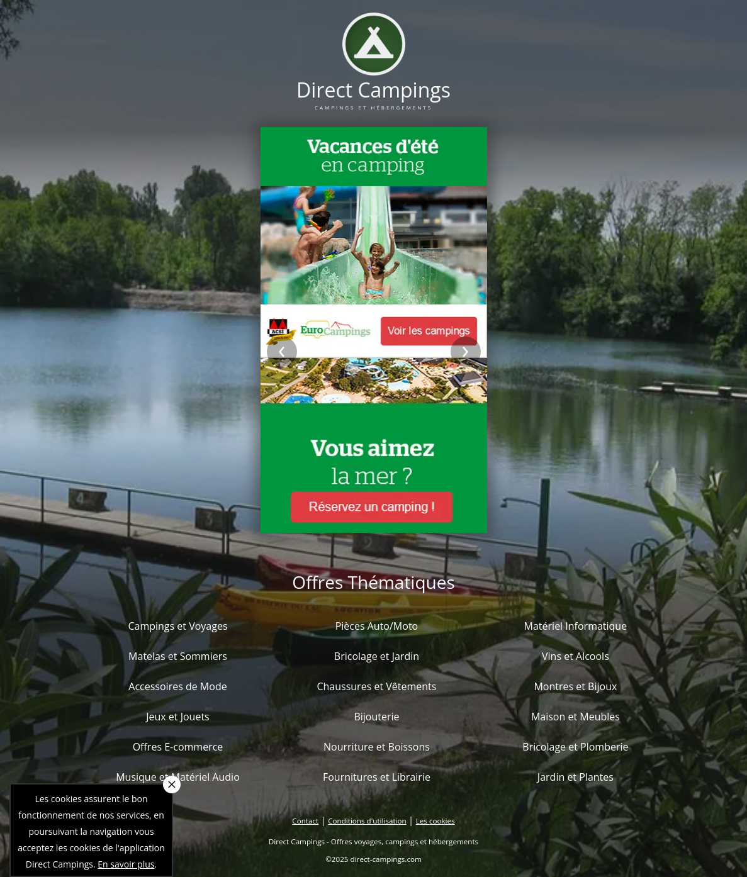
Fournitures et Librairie (376, 777)
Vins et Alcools (575, 656)
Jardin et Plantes (575, 777)
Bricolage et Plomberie (575, 747)
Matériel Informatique (575, 626)
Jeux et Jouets (178, 716)
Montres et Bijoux (575, 686)
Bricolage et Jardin (376, 656)
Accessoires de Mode (177, 686)
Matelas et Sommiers (177, 656)
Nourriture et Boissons (376, 747)
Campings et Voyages (177, 626)
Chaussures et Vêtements (376, 686)
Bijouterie (376, 716)
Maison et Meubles (575, 716)
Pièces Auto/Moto (376, 626)
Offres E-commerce (178, 747)
